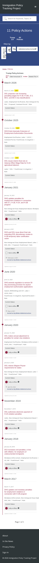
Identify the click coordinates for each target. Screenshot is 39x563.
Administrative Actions (27, 49)
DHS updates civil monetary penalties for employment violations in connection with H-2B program (18, 492)
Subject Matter (10, 50)
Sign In (5, 552)
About (5, 535)
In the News (7, 541)
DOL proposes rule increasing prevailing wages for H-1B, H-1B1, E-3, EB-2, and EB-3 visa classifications (18, 96)
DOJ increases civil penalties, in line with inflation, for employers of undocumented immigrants (17, 452)
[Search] (4, 18)
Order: (25, 76)
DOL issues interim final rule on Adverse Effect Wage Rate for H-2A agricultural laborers (17, 163)
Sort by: (7, 76)
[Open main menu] (35, 7)
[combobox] (19, 18)
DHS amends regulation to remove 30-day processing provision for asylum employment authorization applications (18, 285)
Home (4, 69)
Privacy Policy (8, 547)
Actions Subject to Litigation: (4, 53)
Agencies (15, 49)
